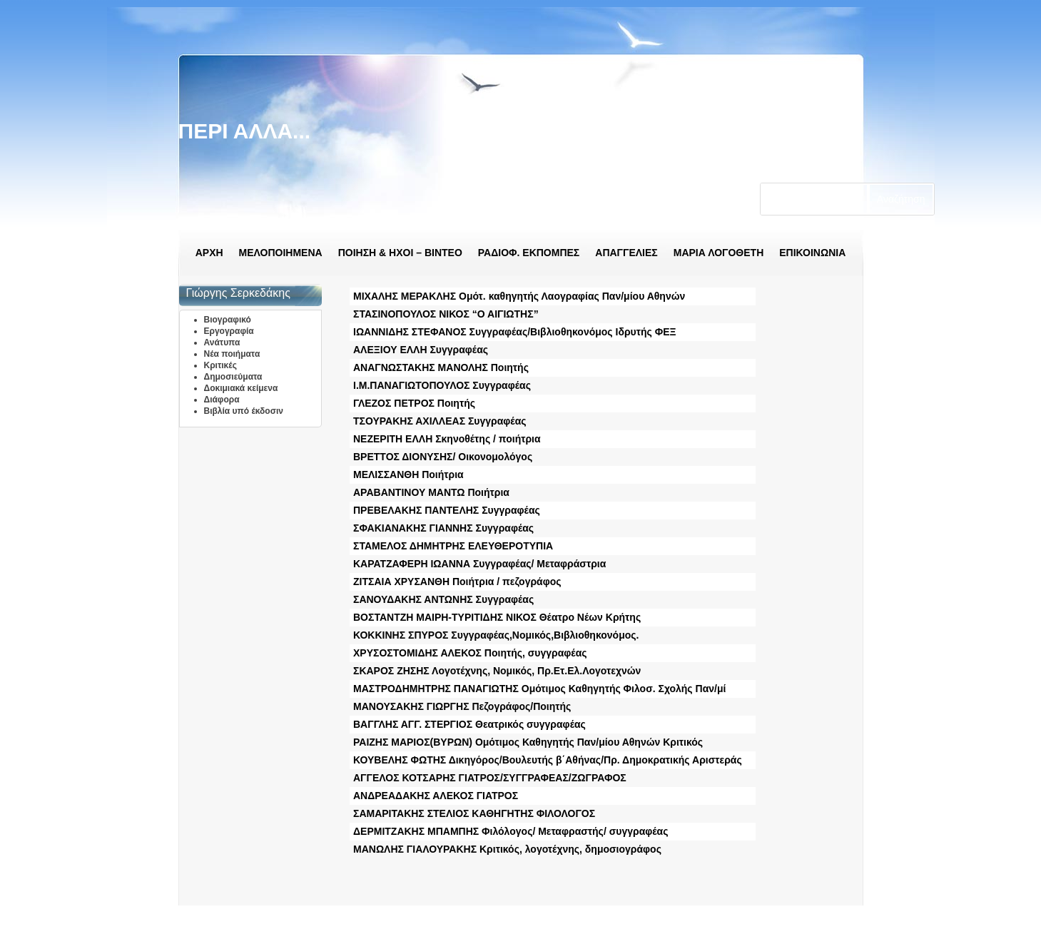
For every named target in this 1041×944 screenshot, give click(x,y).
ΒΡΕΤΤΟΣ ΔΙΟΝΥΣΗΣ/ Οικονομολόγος (442, 456)
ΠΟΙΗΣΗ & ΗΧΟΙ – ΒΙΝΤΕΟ (400, 252)
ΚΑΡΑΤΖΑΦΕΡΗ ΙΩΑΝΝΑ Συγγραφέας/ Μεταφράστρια (479, 563)
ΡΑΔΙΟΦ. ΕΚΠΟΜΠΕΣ (528, 252)
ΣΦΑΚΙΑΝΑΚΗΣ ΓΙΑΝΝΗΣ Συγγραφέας (443, 528)
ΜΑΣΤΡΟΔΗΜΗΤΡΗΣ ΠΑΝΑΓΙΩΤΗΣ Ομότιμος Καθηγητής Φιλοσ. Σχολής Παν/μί (539, 688)
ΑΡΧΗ (209, 252)
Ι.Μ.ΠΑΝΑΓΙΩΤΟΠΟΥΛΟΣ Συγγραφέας (442, 385)
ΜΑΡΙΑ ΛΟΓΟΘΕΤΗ (719, 252)
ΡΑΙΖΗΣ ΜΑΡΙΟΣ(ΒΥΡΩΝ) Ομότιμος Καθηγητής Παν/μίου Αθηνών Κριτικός (528, 742)
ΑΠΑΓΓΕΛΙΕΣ (626, 252)
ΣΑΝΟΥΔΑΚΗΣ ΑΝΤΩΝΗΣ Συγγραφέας (443, 599)
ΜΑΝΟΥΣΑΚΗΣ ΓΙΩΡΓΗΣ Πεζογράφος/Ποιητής (462, 706)
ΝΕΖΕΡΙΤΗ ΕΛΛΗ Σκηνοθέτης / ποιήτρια (447, 439)
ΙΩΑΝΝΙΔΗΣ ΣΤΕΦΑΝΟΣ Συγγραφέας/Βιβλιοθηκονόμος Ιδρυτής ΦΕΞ (514, 331)
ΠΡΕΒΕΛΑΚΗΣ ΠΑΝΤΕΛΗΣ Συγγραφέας (446, 510)
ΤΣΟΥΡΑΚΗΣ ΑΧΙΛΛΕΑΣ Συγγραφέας (440, 421)
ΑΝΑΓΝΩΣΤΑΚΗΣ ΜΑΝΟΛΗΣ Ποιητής (441, 367)
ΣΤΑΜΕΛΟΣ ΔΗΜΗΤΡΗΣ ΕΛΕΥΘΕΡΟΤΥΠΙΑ (453, 546)
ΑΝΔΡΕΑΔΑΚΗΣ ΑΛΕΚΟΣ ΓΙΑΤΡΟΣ (435, 795)
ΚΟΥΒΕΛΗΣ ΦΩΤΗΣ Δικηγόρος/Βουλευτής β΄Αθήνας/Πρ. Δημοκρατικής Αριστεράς (547, 760)
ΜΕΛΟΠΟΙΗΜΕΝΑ (281, 252)
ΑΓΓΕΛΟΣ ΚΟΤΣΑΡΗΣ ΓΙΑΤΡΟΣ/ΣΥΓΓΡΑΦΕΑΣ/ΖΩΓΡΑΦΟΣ (489, 777)
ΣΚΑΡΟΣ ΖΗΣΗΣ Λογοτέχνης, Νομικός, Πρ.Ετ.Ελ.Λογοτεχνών (497, 670)
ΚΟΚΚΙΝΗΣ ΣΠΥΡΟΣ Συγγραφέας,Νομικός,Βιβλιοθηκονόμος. (496, 635)
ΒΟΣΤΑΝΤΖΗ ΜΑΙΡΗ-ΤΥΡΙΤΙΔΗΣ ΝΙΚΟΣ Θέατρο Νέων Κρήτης (497, 617)
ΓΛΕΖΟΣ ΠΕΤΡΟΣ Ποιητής (414, 403)
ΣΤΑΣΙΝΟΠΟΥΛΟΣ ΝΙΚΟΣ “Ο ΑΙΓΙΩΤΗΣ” (446, 314)
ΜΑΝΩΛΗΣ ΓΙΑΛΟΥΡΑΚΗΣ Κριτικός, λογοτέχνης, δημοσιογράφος (507, 849)
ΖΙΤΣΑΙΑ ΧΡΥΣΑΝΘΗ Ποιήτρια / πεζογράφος (457, 581)
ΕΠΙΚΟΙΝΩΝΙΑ (812, 252)
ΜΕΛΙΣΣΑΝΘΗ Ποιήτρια (408, 474)
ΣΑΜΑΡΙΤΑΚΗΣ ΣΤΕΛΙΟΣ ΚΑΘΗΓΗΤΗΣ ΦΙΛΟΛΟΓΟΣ (474, 813)
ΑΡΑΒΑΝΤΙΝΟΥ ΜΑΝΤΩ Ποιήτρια (431, 492)
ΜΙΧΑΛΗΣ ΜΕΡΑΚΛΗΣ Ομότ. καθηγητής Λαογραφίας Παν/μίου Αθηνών (519, 296)
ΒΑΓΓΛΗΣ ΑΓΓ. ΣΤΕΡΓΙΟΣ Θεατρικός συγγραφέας (469, 724)
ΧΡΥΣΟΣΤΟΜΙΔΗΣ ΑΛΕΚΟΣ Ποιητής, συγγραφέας (470, 653)
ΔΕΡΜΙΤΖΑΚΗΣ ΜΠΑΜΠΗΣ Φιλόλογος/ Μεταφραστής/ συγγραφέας (510, 831)
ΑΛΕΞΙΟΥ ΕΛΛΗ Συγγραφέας (420, 349)
